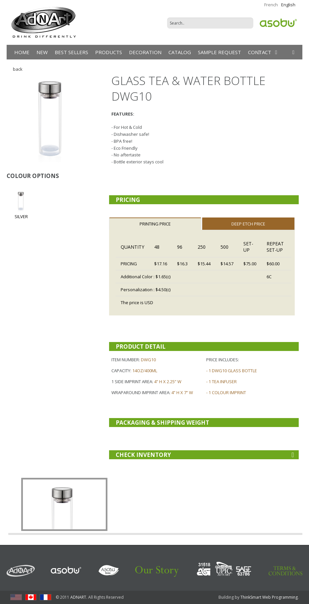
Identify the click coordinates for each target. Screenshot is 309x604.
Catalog (179, 52)
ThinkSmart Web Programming (269, 597)
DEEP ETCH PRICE (248, 224)
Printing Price (155, 224)
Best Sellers (71, 52)
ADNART (78, 597)
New (42, 52)
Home (22, 52)
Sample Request (219, 52)
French (271, 5)
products (108, 52)
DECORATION (145, 52)
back (17, 69)
